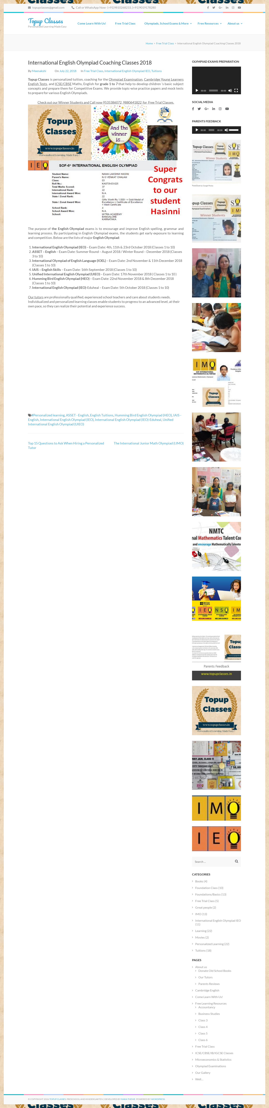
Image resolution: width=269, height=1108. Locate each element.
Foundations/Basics (208, 894)
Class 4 (203, 1026)
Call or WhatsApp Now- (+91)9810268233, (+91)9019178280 (114, 7)
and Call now (92, 102)
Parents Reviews (209, 983)
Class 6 (203, 1040)
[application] (216, 80)
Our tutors (36, 297)
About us (233, 23)
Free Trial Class (125, 23)
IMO (198, 914)
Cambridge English (207, 990)
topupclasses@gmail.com (46, 7)
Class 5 (203, 1033)
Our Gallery (202, 1072)
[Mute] (230, 90)
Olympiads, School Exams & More (166, 23)
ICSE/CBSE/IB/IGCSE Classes (214, 1053)
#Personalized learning (48, 415)
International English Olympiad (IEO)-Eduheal (128, 420)
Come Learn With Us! (92, 23)
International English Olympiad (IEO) (67, 420)
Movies (200, 937)
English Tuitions (101, 415)
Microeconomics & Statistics (213, 1059)
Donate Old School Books (214, 970)
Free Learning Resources (211, 1003)
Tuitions (156, 71)
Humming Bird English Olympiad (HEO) (143, 415)
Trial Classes (164, 102)
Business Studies (209, 1013)
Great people (203, 907)
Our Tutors (205, 977)
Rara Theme (128, 1099)
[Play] (197, 90)
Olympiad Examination (125, 79)
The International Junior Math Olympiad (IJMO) (149, 443)
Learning (200, 931)
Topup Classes (45, 20)
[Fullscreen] (236, 90)
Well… (199, 1079)
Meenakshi (39, 71)
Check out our (48, 102)
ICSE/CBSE (63, 84)
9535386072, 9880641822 (122, 102)
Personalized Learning (209, 944)
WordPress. (158, 1099)
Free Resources (208, 23)
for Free (149, 102)
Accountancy (206, 1007)
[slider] (211, 130)
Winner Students (70, 102)
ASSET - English (77, 415)
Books (199, 881)
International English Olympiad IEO (127, 71)
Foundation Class (206, 888)
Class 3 (203, 1020)
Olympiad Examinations (210, 1066)
